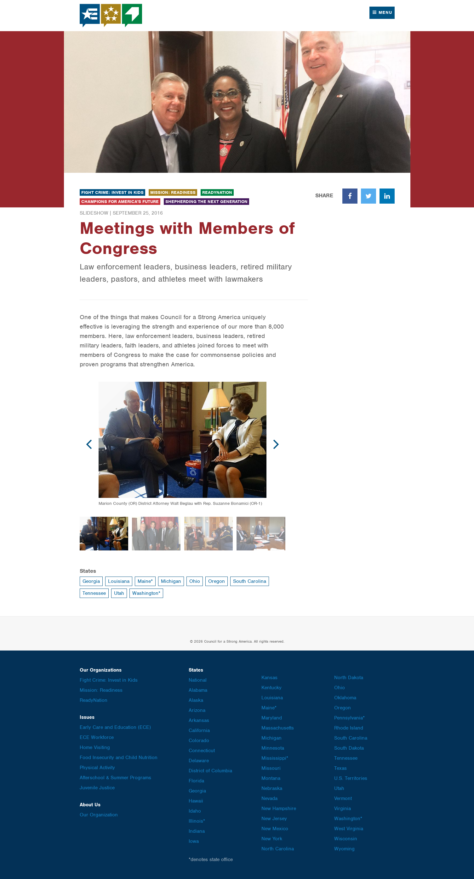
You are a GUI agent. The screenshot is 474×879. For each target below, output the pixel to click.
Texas (340, 768)
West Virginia (348, 828)
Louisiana (118, 581)
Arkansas (199, 720)
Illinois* (197, 821)
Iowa (194, 841)
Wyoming (344, 849)
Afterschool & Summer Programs (115, 778)
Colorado (199, 740)
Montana (270, 778)
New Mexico (274, 828)
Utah (119, 593)
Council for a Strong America (111, 15)
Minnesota (272, 748)
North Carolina (277, 849)
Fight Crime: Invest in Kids (112, 192)
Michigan (171, 581)
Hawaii (196, 801)
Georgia (91, 581)
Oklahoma (345, 698)
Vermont (343, 798)
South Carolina (249, 581)
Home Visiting (95, 747)
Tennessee (94, 593)
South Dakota (349, 748)
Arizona (197, 710)
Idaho (195, 811)
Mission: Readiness (173, 192)
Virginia (342, 808)
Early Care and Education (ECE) (115, 727)
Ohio (194, 581)
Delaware (199, 761)
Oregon (216, 581)
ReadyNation (217, 192)
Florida (196, 781)
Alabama (198, 690)
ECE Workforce (97, 737)
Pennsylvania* (349, 718)
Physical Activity (97, 767)
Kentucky (271, 688)
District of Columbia (210, 771)
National (198, 680)
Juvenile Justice (97, 788)
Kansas (269, 677)
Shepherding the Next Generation (206, 201)
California (199, 730)
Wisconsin (345, 839)
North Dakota (348, 677)
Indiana (197, 831)
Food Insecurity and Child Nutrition (118, 757)
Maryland (271, 718)
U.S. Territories (350, 778)
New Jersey (274, 818)
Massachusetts (277, 728)
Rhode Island (348, 728)
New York (271, 839)
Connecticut (202, 750)
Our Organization (99, 815)
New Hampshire (278, 808)
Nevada (269, 798)
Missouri (271, 768)
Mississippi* (274, 758)
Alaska (196, 700)
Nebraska (271, 788)
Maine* (145, 581)
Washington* (146, 593)
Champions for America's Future (120, 201)
